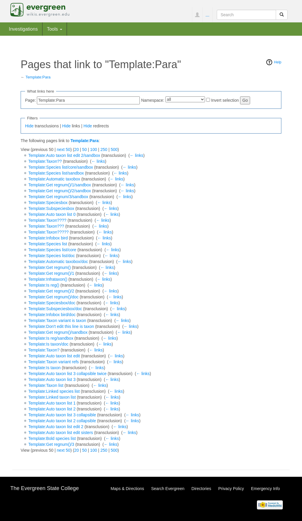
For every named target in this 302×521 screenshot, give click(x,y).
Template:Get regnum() (49, 267)
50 (84, 149)
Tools (54, 29)
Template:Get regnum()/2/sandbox (59, 190)
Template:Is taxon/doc (48, 344)
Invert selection (225, 100)
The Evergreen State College (44, 488)
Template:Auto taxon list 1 (52, 403)
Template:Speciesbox (48, 202)
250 (103, 149)
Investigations (23, 29)
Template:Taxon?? (45, 161)
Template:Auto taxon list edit (54, 356)
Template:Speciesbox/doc (52, 302)
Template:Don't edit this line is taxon (61, 326)
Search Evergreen (167, 488)
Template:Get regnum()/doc (53, 297)
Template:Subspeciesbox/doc (55, 308)
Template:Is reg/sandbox (50, 338)
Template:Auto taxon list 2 (52, 409)
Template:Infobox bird (48, 238)
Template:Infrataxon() (47, 279)
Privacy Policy (231, 488)
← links (136, 155)
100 (93, 149)
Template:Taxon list (45, 385)
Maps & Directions (127, 488)
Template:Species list (47, 243)
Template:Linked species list (54, 391)
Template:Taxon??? (46, 226)
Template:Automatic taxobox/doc (58, 261)
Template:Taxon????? (48, 232)
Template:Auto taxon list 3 (52, 379)
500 (114, 149)
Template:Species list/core (52, 249)
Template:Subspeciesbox (51, 208)
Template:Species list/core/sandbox (60, 167)
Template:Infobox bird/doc (52, 314)
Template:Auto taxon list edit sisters (60, 432)
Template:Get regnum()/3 (51, 444)
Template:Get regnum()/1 (51, 273)
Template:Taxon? (44, 350)
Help (277, 62)
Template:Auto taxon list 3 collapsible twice (67, 373)
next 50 (63, 149)
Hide (29, 126)
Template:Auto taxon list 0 (52, 214)
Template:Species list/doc (51, 255)
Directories (201, 488)
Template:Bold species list (52, 438)
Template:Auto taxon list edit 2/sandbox (64, 155)
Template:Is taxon (44, 367)
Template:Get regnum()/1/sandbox (59, 185)
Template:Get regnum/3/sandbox (58, 196)
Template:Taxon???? (47, 220)
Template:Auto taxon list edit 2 (55, 426)
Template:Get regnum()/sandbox (58, 332)
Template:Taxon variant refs (53, 361)
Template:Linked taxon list (52, 397)
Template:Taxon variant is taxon (57, 320)
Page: (30, 100)
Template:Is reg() (43, 285)
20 (76, 149)
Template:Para (38, 77)
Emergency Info (265, 488)
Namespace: (152, 100)
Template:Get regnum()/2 (51, 291)
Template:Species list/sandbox (56, 173)
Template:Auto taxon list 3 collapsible (62, 414)
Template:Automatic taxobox (54, 179)
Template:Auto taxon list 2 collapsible (62, 420)
